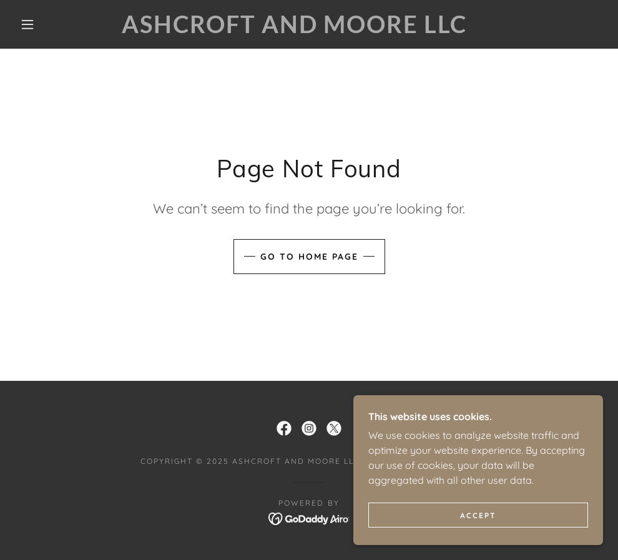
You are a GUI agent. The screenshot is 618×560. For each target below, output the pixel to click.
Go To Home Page (309, 256)
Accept (478, 515)
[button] (29, 24)
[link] (294, 29)
